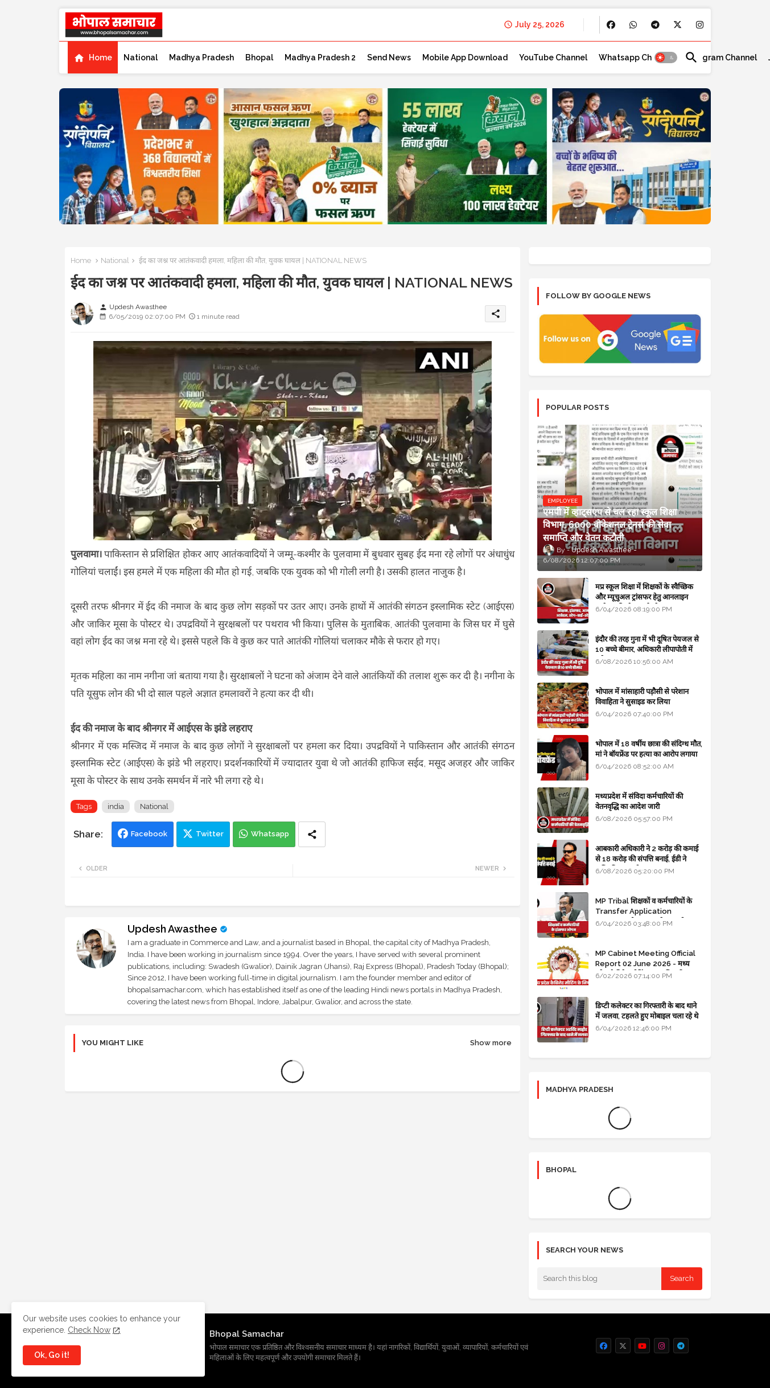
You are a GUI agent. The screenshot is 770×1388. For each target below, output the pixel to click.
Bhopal (259, 57)
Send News (389, 57)
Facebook (149, 833)
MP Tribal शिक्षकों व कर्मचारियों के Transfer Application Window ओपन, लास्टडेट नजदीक (643, 911)
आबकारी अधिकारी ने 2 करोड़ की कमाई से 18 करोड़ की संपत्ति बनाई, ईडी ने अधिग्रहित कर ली (646, 858)
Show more (491, 1042)
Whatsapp (270, 833)
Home (100, 57)
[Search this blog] (599, 1278)
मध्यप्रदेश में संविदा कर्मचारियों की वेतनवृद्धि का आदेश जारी (639, 801)
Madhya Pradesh (201, 57)
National (140, 57)
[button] (665, 57)
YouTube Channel (553, 57)
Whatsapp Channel (636, 57)
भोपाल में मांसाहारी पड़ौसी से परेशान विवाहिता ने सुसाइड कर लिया (642, 696)
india (116, 806)
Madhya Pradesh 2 (320, 57)
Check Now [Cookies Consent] (89, 1329)
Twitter (210, 833)
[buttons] (611, 25)
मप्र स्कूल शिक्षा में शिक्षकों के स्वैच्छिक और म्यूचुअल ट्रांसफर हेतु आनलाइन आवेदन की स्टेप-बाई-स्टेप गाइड (644, 596)
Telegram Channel (721, 57)
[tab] (93, 57)
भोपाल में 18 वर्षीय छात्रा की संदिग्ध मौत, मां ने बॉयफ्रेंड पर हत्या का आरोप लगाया (648, 749)
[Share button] (312, 834)
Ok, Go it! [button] (51, 1355)
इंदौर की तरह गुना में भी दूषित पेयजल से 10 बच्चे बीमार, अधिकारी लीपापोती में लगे (647, 649)
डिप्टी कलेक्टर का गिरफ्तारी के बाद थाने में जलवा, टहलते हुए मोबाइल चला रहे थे (646, 1010)
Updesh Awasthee (172, 929)
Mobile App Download (465, 57)
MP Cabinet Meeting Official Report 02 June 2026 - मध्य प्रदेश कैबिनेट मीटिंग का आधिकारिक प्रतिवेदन (645, 969)
